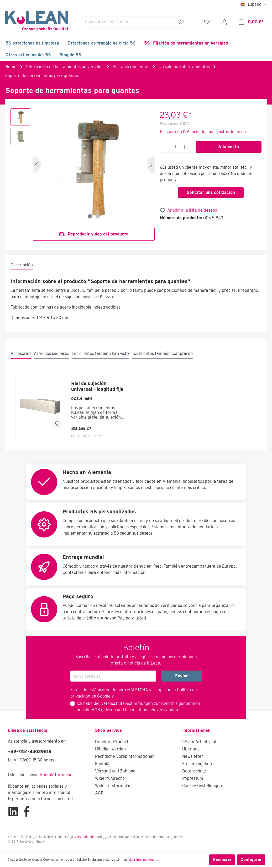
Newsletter (192, 756)
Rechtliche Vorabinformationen (125, 756)
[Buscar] (181, 22)
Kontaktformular (55, 774)
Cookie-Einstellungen (202, 785)
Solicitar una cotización (211, 192)
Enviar (181, 675)
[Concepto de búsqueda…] (128, 22)
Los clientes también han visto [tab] (100, 353)
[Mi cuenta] (224, 22)
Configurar (251, 859)
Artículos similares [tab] (51, 353)
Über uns (190, 749)
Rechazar (222, 859)
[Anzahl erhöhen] (184, 147)
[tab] (22, 265)
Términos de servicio (134, 696)
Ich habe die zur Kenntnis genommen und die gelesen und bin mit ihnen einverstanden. (138, 706)
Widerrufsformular (113, 785)
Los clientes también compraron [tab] (162, 353)
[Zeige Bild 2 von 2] (98, 216)
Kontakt (102, 763)
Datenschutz (194, 771)
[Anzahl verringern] (165, 147)
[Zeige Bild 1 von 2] (90, 216)
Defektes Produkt (111, 741)
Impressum (192, 778)
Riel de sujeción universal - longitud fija (97, 386)
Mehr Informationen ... (143, 859)
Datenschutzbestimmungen (127, 703)
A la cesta (228, 146)
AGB (96, 709)
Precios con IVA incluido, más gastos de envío (203, 131)
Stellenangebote (197, 763)
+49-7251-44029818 (29, 751)
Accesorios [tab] (21, 353)
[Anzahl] (175, 147)
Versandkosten (85, 837)
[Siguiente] (151, 164)
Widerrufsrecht (109, 778)
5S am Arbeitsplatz (200, 741)
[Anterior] (37, 164)
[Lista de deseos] (207, 22)
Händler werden (110, 749)
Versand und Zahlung (115, 771)
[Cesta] (251, 22)
